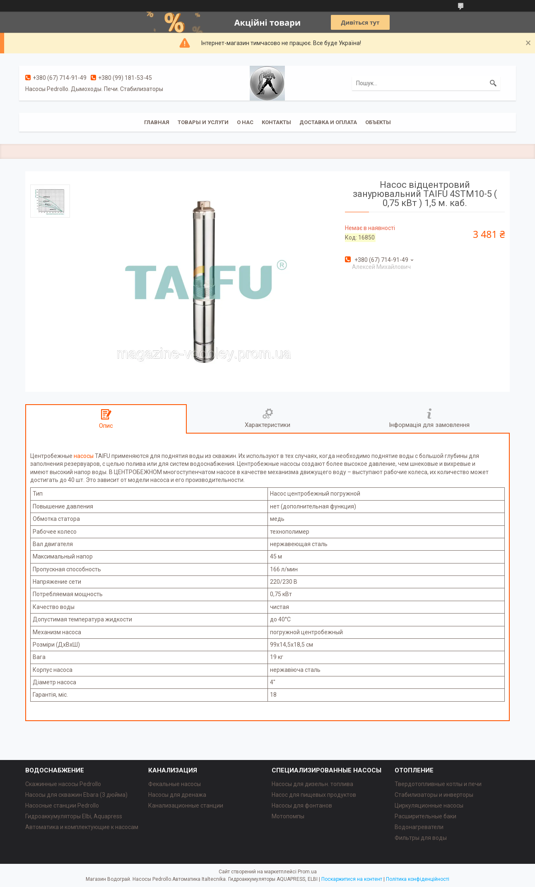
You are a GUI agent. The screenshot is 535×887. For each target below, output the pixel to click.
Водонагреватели (419, 827)
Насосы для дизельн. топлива (312, 784)
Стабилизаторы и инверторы (434, 794)
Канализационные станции (185, 805)
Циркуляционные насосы (429, 805)
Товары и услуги (203, 122)
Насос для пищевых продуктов (314, 794)
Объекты (378, 122)
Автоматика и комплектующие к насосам (81, 827)
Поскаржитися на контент (351, 879)
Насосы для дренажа (177, 794)
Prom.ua (307, 872)
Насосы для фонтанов (302, 805)
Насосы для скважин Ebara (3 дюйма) (76, 794)
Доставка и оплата (328, 122)
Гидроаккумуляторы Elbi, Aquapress (73, 816)
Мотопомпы (288, 816)
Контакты (276, 122)
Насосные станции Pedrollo (62, 805)
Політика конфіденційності (417, 879)
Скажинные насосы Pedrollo (63, 784)
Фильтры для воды (421, 837)
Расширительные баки (425, 816)
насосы (84, 456)
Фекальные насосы (174, 784)
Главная (156, 122)
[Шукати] (493, 83)
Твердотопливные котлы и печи (438, 784)
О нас (245, 122)
